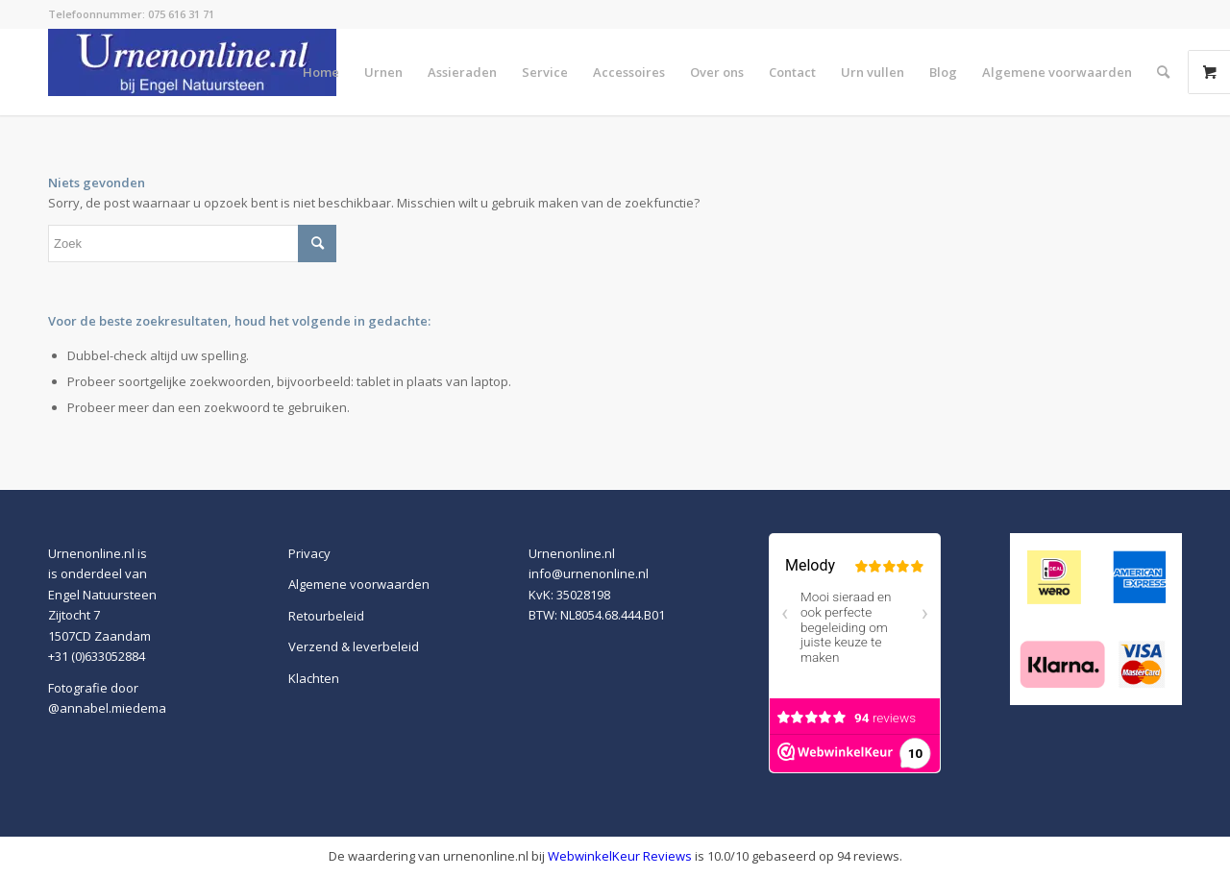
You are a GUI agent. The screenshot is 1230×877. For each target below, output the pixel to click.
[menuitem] (321, 72)
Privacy (309, 553)
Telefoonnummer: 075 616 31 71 (131, 14)
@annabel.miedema (107, 708)
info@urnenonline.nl (589, 573)
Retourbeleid (326, 615)
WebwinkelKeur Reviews (620, 856)
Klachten (313, 678)
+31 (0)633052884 (96, 656)
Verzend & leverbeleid (353, 646)
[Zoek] (1163, 72)
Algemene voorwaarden (359, 584)
